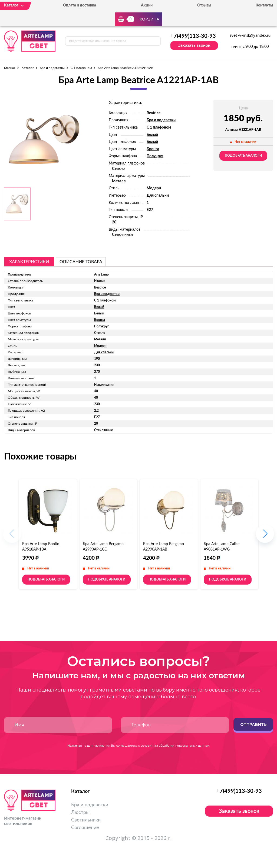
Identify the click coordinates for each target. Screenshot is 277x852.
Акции (147, 5)
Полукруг (155, 156)
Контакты (264, 5)
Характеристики (29, 262)
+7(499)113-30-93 (193, 36)
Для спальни (158, 195)
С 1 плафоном (81, 67)
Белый (152, 135)
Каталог (27, 67)
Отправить (253, 724)
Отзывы (204, 5)
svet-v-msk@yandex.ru (250, 35)
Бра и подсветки (52, 67)
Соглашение (85, 827)
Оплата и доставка (79, 5)
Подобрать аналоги (243, 155)
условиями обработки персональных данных (175, 745)
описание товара (81, 262)
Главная (9, 67)
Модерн (154, 188)
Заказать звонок (194, 45)
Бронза (153, 149)
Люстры (80, 812)
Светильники (86, 820)
